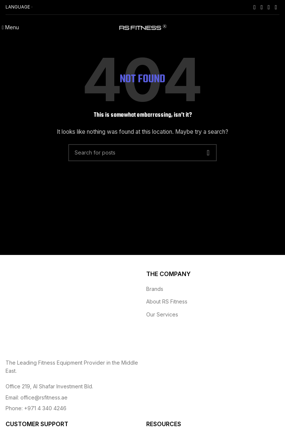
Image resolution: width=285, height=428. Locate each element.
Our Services (162, 314)
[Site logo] (142, 27)
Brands (154, 289)
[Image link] (46, 309)
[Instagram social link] (261, 7)
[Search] (142, 152)
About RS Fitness (166, 301)
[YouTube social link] (268, 7)
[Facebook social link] (254, 7)
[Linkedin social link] (275, 7)
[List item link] (72, 386)
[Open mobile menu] (10, 27)
